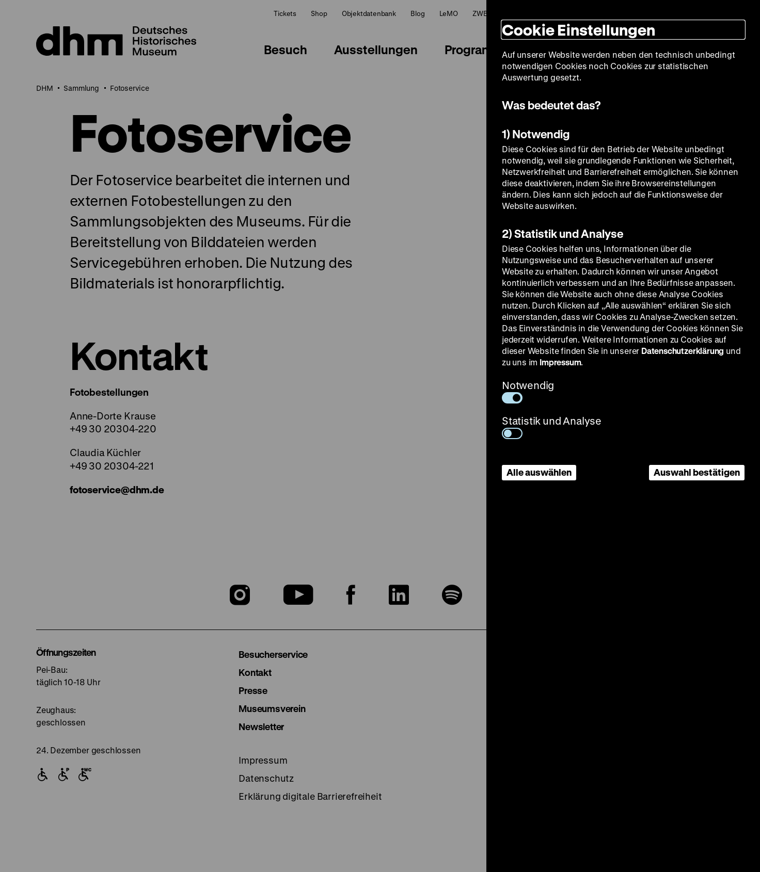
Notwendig (528, 390)
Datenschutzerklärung (682, 351)
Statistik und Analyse (551, 426)
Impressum (560, 362)
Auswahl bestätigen (697, 472)
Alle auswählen (539, 472)
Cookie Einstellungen (578, 30)
